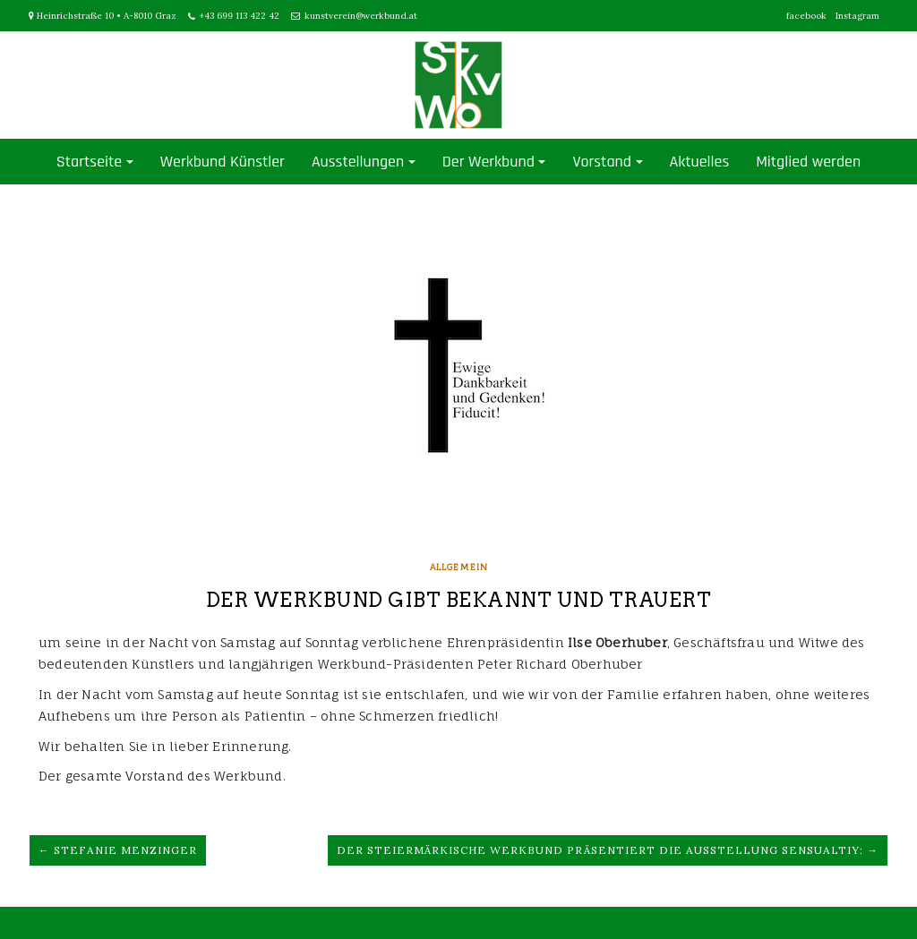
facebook (806, 15)
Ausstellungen (358, 161)
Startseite (89, 161)
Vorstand (601, 161)
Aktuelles (700, 161)
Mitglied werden (808, 161)
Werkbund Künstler (222, 161)
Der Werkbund (488, 161)
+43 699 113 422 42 (239, 15)
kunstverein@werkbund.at (360, 15)
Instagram (857, 15)
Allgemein (459, 566)
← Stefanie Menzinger (118, 850)
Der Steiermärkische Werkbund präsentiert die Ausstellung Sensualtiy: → (607, 850)
